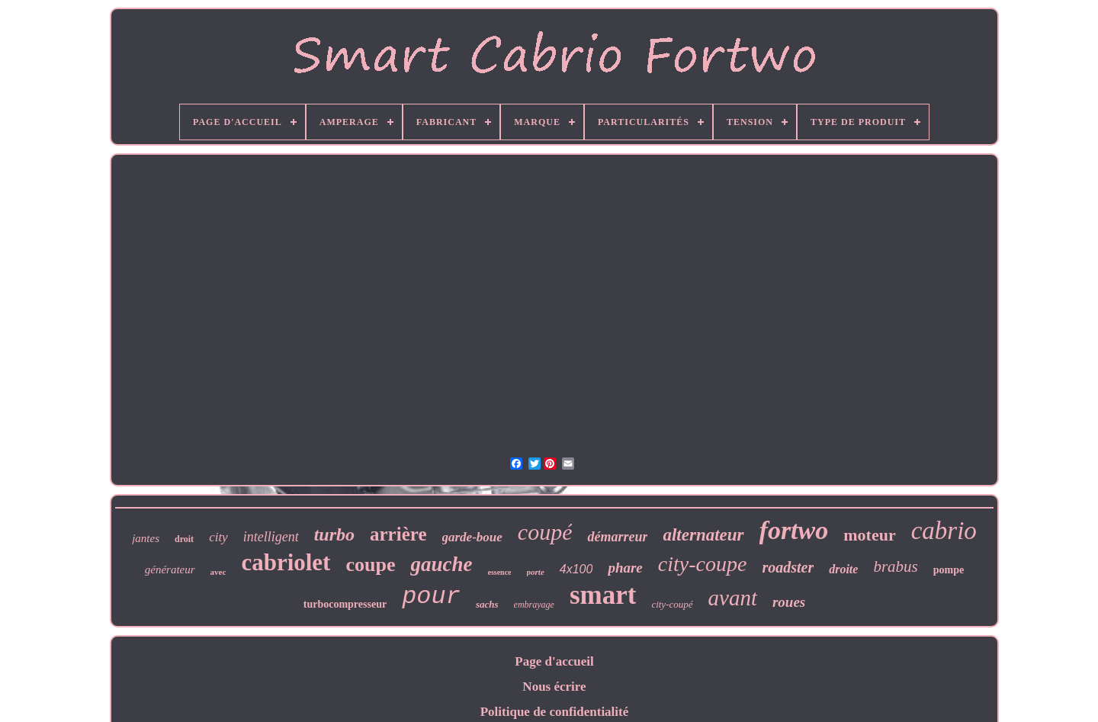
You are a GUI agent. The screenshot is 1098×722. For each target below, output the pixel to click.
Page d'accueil (554, 661)
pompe (948, 570)
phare (625, 568)
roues (788, 602)
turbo (334, 534)
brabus (895, 566)
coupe (370, 565)
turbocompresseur (345, 604)
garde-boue (472, 537)
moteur (869, 534)
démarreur (617, 536)
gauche (441, 564)
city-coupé (671, 604)
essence (499, 572)
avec (218, 571)
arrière (398, 534)
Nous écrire (554, 686)
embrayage (534, 604)
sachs (487, 604)
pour (431, 596)
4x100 (576, 569)
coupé (545, 531)
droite (843, 569)
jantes (145, 538)
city (218, 537)
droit (184, 539)
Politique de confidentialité (554, 711)
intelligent (271, 536)
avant (732, 598)
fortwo (794, 530)
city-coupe (702, 564)
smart (603, 595)
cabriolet (285, 562)
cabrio (944, 530)
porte (535, 571)
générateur (170, 569)
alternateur (703, 534)
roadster (788, 567)
